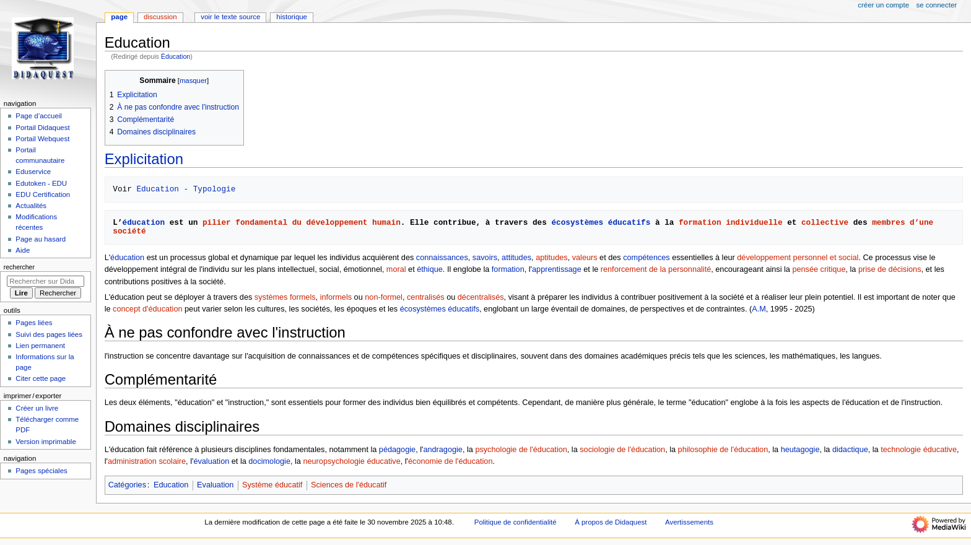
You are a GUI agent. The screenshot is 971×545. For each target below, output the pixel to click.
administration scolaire (147, 461)
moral (396, 269)
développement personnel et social (797, 257)
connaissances (442, 257)
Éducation (175, 56)
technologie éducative (919, 449)
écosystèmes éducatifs (600, 222)
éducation (144, 222)
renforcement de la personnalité (656, 269)
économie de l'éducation (450, 461)
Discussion (160, 16)
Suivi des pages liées (48, 334)
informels (336, 297)
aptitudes (552, 257)
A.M (759, 309)
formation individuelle (730, 222)
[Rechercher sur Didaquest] (45, 281)
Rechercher (19, 267)
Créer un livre (36, 408)
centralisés (426, 297)
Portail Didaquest (42, 127)
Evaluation (215, 485)
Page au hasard (40, 239)
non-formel (384, 297)
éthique (430, 269)
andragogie (443, 449)
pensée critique (818, 269)
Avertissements (689, 522)
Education (171, 485)
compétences (646, 257)
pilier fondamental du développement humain (301, 222)
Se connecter (937, 5)
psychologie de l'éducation (521, 449)
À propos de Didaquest (611, 522)
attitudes (516, 257)
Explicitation (144, 158)
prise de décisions (889, 269)
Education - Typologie (185, 188)
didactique (850, 449)
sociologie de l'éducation (622, 449)
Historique (291, 16)
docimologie (269, 461)
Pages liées (33, 322)
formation (508, 269)
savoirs (484, 257)
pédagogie (397, 449)
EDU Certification (42, 194)
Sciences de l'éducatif (348, 485)
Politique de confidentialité (515, 522)
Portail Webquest (42, 138)
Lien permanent (40, 345)
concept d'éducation (147, 309)
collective (824, 222)
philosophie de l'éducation (723, 449)
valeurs (585, 257)
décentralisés (481, 297)
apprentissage (556, 269)
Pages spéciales (41, 470)
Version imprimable (45, 441)
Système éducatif (272, 485)
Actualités (30, 205)
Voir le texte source (230, 16)
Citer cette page (40, 378)
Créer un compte (883, 5)
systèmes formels (285, 297)
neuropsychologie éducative (351, 461)
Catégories (127, 485)
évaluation (211, 461)
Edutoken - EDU (41, 183)
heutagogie (800, 449)
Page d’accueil (38, 116)
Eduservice (33, 171)
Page (119, 16)
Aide (22, 250)
